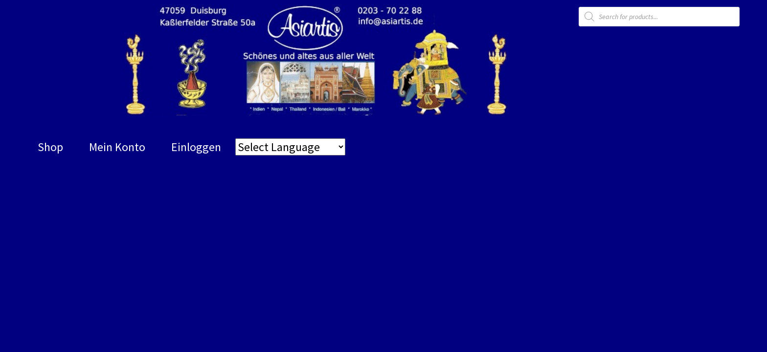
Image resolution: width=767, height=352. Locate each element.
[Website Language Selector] (290, 146)
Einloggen (196, 146)
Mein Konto (117, 146)
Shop (50, 146)
